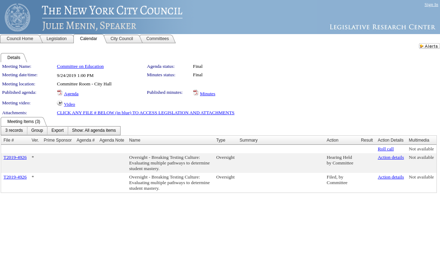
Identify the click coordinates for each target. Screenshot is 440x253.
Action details (391, 157)
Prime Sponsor (58, 140)
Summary (249, 140)
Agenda (71, 93)
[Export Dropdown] (57, 130)
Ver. (35, 140)
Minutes (207, 93)
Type (220, 140)
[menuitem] (14, 130)
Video (69, 104)
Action (332, 140)
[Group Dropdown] (37, 130)
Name (134, 140)
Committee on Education (80, 66)
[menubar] (61, 130)
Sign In (431, 4)
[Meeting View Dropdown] (94, 130)
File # (9, 140)
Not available (421, 148)
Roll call (386, 148)
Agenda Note (111, 140)
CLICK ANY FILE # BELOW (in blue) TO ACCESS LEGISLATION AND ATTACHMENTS (145, 112)
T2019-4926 (15, 157)
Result (367, 140)
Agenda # (86, 140)
